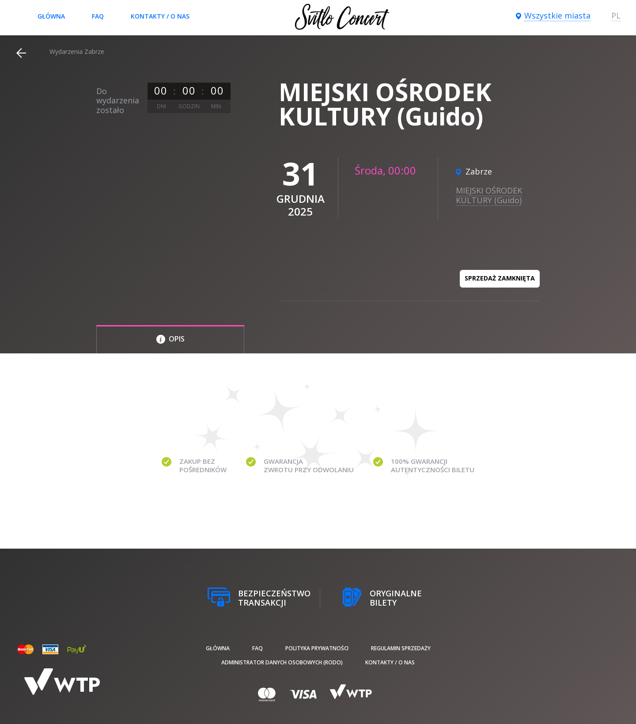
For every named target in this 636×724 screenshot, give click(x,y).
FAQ (98, 16)
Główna (51, 16)
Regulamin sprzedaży (401, 648)
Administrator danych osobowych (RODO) (282, 662)
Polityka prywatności (316, 648)
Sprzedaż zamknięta (500, 278)
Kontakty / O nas (160, 16)
